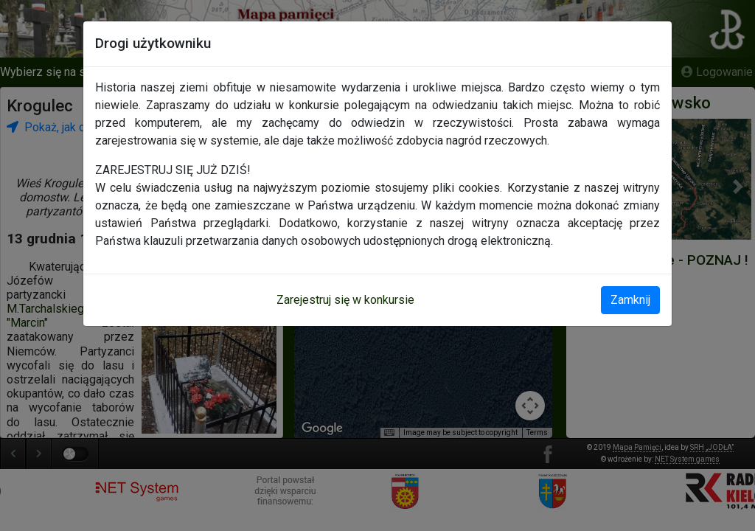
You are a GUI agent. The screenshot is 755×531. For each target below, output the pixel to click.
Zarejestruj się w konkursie (345, 300)
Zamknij (630, 300)
